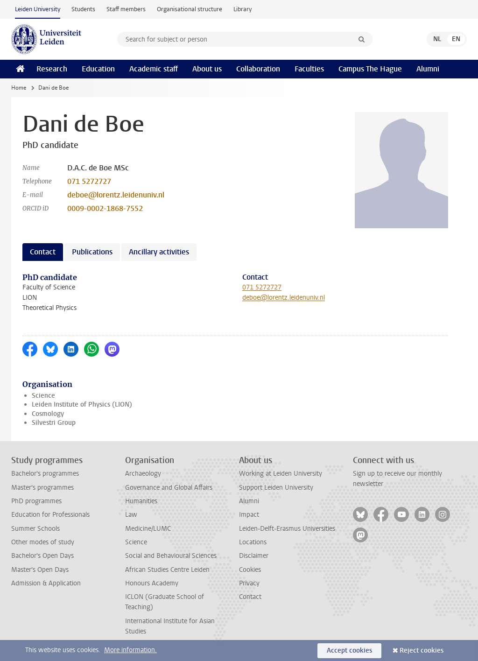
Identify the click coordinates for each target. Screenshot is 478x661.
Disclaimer (253, 555)
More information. (130, 650)
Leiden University (37, 9)
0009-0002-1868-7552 (105, 208)
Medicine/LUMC (148, 528)
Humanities (141, 501)
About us (207, 69)
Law (131, 514)
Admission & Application (46, 583)
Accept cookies (349, 650)
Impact (249, 514)
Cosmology (48, 413)
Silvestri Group (54, 422)
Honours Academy (151, 583)
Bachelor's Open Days (42, 555)
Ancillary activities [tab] (159, 252)
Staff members (126, 9)
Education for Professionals (50, 514)
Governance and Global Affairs (168, 487)
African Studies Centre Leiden (167, 569)
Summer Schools (35, 528)
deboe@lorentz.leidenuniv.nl (115, 195)
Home (18, 87)
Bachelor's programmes (45, 473)
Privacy (249, 583)
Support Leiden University (276, 487)
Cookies (250, 569)
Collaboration (258, 69)
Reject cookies (421, 650)
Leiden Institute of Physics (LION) (82, 404)
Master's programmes (42, 487)
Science (43, 395)
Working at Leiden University (280, 473)
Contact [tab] (43, 252)
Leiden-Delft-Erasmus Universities (287, 528)
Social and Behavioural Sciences (171, 555)
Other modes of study (42, 542)
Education (98, 69)
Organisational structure (189, 9)
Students (83, 9)
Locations (253, 542)
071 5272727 (89, 181)
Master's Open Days (40, 569)
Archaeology (143, 473)
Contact (250, 596)
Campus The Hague (370, 69)
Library (242, 9)
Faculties (309, 69)
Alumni (427, 69)
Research (51, 69)
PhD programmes (36, 501)
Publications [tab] (92, 252)
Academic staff (153, 69)
